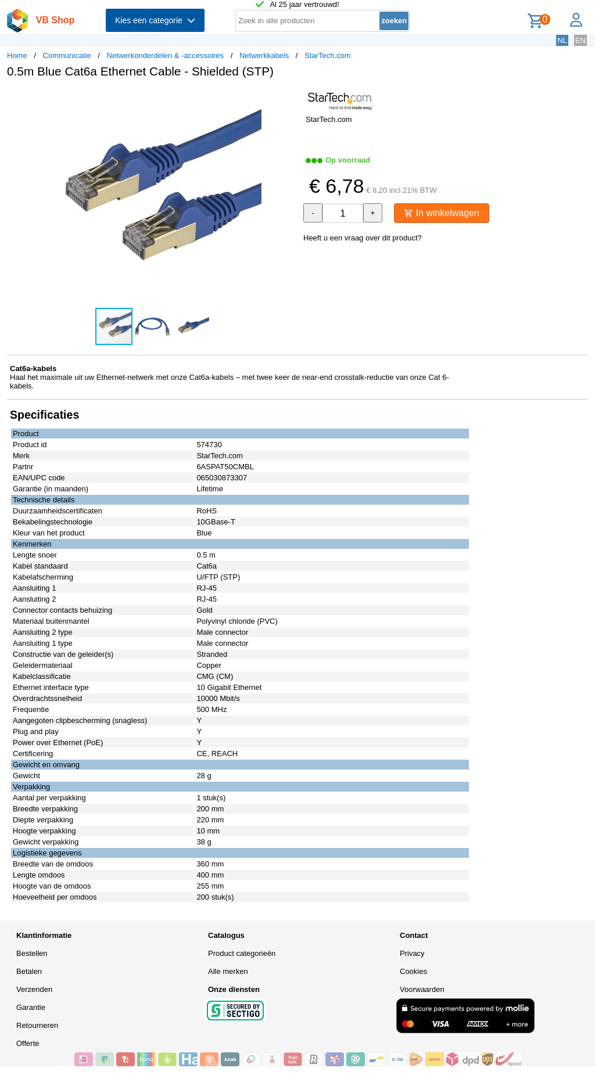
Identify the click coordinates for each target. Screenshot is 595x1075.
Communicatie (67, 55)
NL (562, 40)
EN (580, 40)
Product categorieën (241, 953)
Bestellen (31, 953)
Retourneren (37, 1025)
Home (17, 55)
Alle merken (228, 971)
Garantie (30, 1007)
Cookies (413, 971)
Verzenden (34, 989)
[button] (287, 99)
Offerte (28, 1043)
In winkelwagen (441, 213)
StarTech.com (327, 55)
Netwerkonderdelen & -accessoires (165, 55)
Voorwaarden (422, 989)
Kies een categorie (155, 20)
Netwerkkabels (264, 55)
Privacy (412, 953)
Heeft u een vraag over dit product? (362, 237)
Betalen (29, 971)
